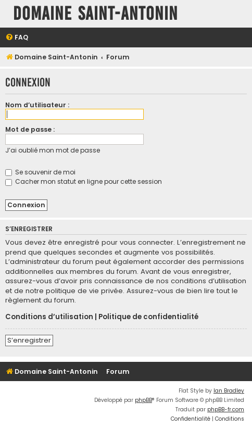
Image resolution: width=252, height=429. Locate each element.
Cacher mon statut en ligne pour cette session (83, 181)
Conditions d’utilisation (49, 317)
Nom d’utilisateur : (37, 104)
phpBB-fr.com (225, 409)
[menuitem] (16, 38)
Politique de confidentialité (148, 317)
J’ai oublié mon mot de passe (52, 150)
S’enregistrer (29, 340)
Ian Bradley (228, 391)
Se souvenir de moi (40, 172)
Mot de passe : (30, 129)
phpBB (143, 400)
